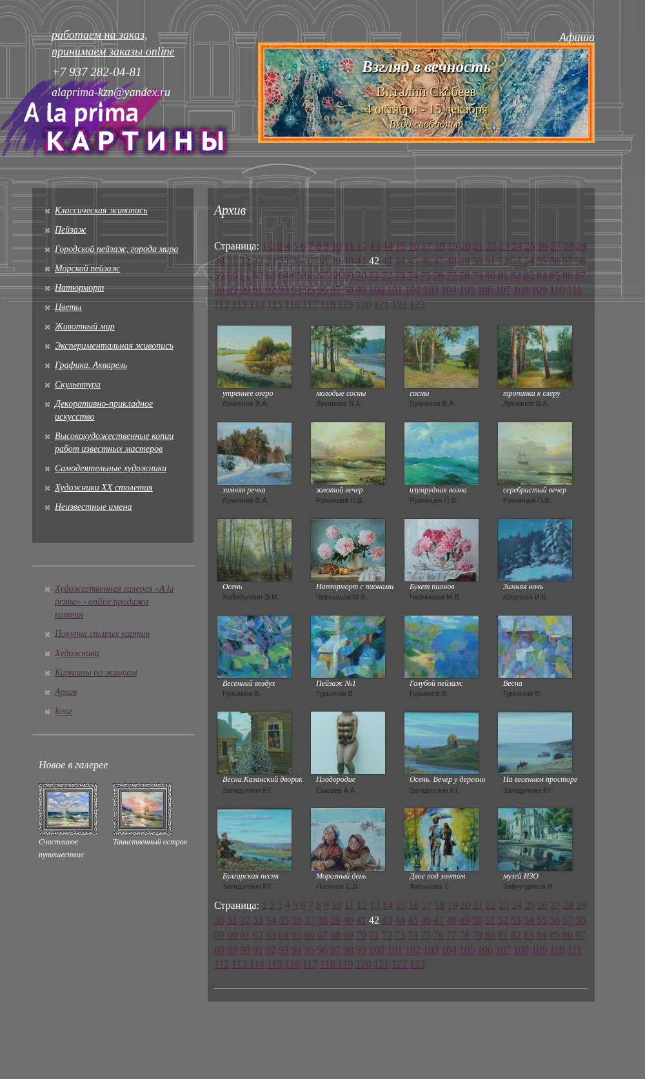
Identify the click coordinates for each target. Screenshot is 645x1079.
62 (258, 275)
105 (467, 289)
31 (232, 260)
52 (503, 260)
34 (271, 260)
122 (399, 304)
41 (361, 260)
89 (232, 289)
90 (245, 289)
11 (349, 245)
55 (542, 260)
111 (574, 289)
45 (413, 260)
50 (477, 260)
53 (516, 260)
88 (219, 289)
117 (310, 304)
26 (542, 245)
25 (529, 245)
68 (335, 275)
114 (257, 304)
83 (529, 275)
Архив (66, 692)
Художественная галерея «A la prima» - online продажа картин (114, 601)
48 (451, 260)
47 (438, 260)
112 (221, 304)
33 (258, 260)
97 (335, 289)
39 (335, 260)
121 (381, 304)
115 (274, 304)
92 (271, 289)
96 (322, 289)
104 (449, 289)
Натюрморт (79, 288)
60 (232, 275)
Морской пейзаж (87, 268)
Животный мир (85, 326)
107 (503, 289)
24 (516, 245)
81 (503, 275)
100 (376, 289)
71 (374, 275)
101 (394, 289)
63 (271, 275)
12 (362, 245)
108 (521, 289)
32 (245, 260)
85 (555, 275)
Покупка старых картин (102, 634)
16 (413, 245)
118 (327, 304)
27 (555, 245)
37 (309, 260)
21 (478, 245)
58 (580, 260)
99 (361, 289)
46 (426, 260)
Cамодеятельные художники (110, 468)
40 (348, 260)
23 (504, 245)
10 (337, 245)
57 (567, 260)
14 (387, 245)
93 (284, 289)
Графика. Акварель (91, 365)
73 (400, 275)
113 (239, 304)
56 (555, 260)
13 (375, 245)
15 (400, 245)
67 (322, 275)
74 (413, 275)
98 (348, 289)
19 (452, 245)
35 (284, 260)
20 (465, 245)
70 (361, 275)
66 (309, 275)
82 (516, 275)
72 (387, 275)
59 (219, 275)
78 (464, 275)
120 (363, 304)
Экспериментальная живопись (114, 346)
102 (413, 289)
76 (438, 275)
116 (292, 304)
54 (529, 260)
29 (581, 245)
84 (542, 275)
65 (297, 275)
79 (477, 275)
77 (451, 275)
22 (491, 245)
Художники (77, 653)
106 (485, 289)
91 (258, 289)
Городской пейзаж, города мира (116, 249)
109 (539, 289)
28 (568, 245)
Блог (63, 711)
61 (245, 275)
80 (490, 275)
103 (431, 289)
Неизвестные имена (93, 507)
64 (284, 275)
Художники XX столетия (104, 487)
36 (297, 260)
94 (297, 289)
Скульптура (78, 384)
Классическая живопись (101, 210)
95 (309, 289)
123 (417, 304)
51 (490, 260)
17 (426, 245)
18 (439, 245)
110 (557, 289)
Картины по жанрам (96, 672)
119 (345, 304)
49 (464, 260)
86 (567, 275)
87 (580, 275)
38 (322, 260)
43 (387, 260)
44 (400, 260)
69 (348, 275)
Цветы (68, 307)
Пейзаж (70, 230)
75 (426, 275)
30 (219, 260)
